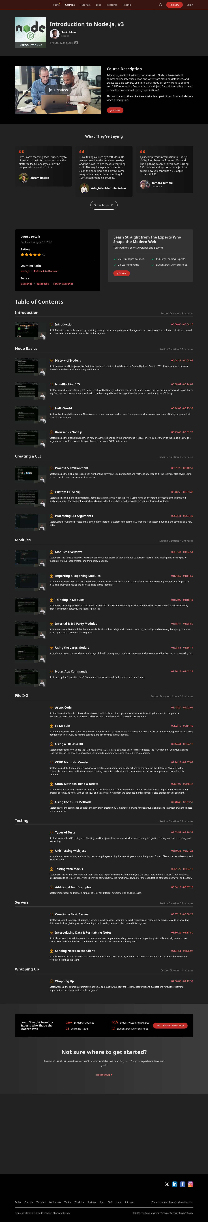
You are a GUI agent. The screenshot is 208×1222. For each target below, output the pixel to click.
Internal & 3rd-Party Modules (76, 623)
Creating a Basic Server (71, 914)
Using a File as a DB (69, 744)
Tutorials (85, 5)
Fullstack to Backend (46, 271)
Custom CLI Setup (68, 492)
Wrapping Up (64, 981)
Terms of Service (169, 1212)
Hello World (63, 408)
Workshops (55, 1202)
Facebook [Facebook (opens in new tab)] (182, 1184)
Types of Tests (65, 832)
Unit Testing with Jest (70, 851)
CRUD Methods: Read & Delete (77, 784)
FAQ (110, 1202)
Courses (70, 5)
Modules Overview (68, 552)
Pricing (127, 5)
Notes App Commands (71, 671)
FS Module (62, 726)
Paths (56, 5)
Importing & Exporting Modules (78, 576)
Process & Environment (71, 468)
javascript (26, 283)
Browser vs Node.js (69, 432)
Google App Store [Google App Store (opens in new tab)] (182, 1194)
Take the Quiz (103, 1074)
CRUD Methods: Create (71, 762)
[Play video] (58, 90)
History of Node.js (68, 360)
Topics (67, 1202)
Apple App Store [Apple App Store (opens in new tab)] (160, 1194)
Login (190, 5)
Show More (104, 205)
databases (42, 283)
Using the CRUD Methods (73, 802)
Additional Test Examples (73, 887)
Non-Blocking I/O (67, 384)
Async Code (63, 707)
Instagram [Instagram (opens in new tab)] (190, 1184)
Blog (98, 5)
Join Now (174, 4)
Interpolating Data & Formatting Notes (83, 932)
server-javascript (63, 283)
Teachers (79, 1202)
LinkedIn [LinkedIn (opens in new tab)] (174, 1184)
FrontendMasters (31, 4)
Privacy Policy (186, 1212)
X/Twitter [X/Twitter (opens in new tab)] (167, 1184)
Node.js (25, 271)
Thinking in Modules (69, 600)
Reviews (92, 1202)
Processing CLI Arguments (74, 516)
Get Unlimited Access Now (170, 1025)
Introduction (64, 324)
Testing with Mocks (69, 869)
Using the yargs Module (72, 647)
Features (112, 5)
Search (161, 5)
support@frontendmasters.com (177, 1202)
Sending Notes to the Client (75, 951)
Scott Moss (68, 32)
